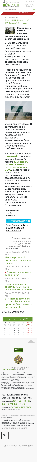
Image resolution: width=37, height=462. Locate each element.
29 (14, 325)
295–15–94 (7, 404)
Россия (15, 225)
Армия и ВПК (10, 20)
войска (24, 225)
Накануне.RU (12, 156)
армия (9, 227)
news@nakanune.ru (21, 407)
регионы (30, 4)
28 (9, 325)
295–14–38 (19, 404)
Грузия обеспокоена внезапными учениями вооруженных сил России (18, 287)
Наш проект (7, 369)
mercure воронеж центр (14, 428)
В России (24, 23)
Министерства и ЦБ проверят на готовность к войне (18, 260)
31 (23, 325)
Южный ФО (14, 23)
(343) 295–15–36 (21, 401)
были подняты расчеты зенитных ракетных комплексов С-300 (16, 165)
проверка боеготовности (15, 229)
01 (28, 325)
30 (19, 325)
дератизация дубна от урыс (19, 445)
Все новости (23, 13)
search (34, 10)
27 (5, 325)
